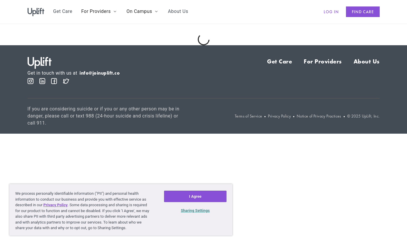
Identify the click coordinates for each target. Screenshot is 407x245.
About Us (367, 61)
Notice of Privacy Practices (319, 116)
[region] (120, 210)
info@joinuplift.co (100, 73)
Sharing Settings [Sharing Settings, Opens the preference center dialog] (195, 210)
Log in (331, 11)
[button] (99, 11)
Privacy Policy (279, 116)
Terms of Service (248, 116)
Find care (363, 11)
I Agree (195, 196)
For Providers (323, 61)
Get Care (279, 61)
